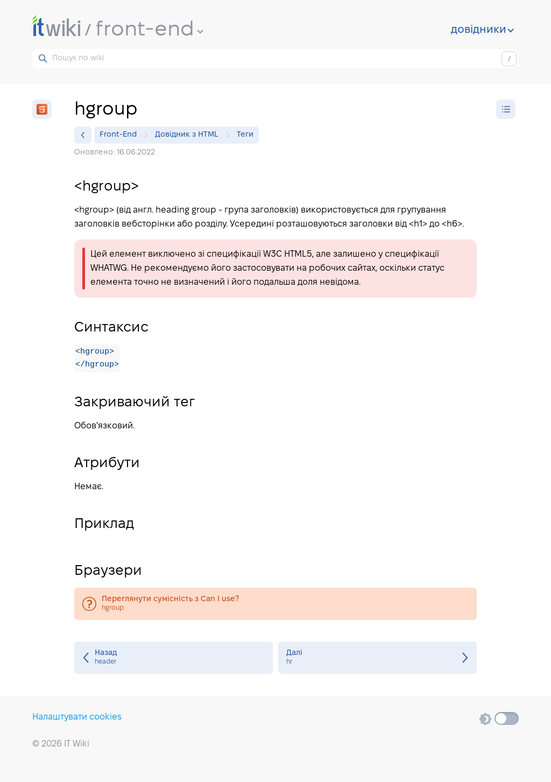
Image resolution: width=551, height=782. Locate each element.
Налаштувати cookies (77, 717)
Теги (245, 134)
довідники (482, 30)
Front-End (121, 135)
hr (377, 658)
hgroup (275, 604)
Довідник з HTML (189, 135)
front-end (149, 30)
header (173, 658)
